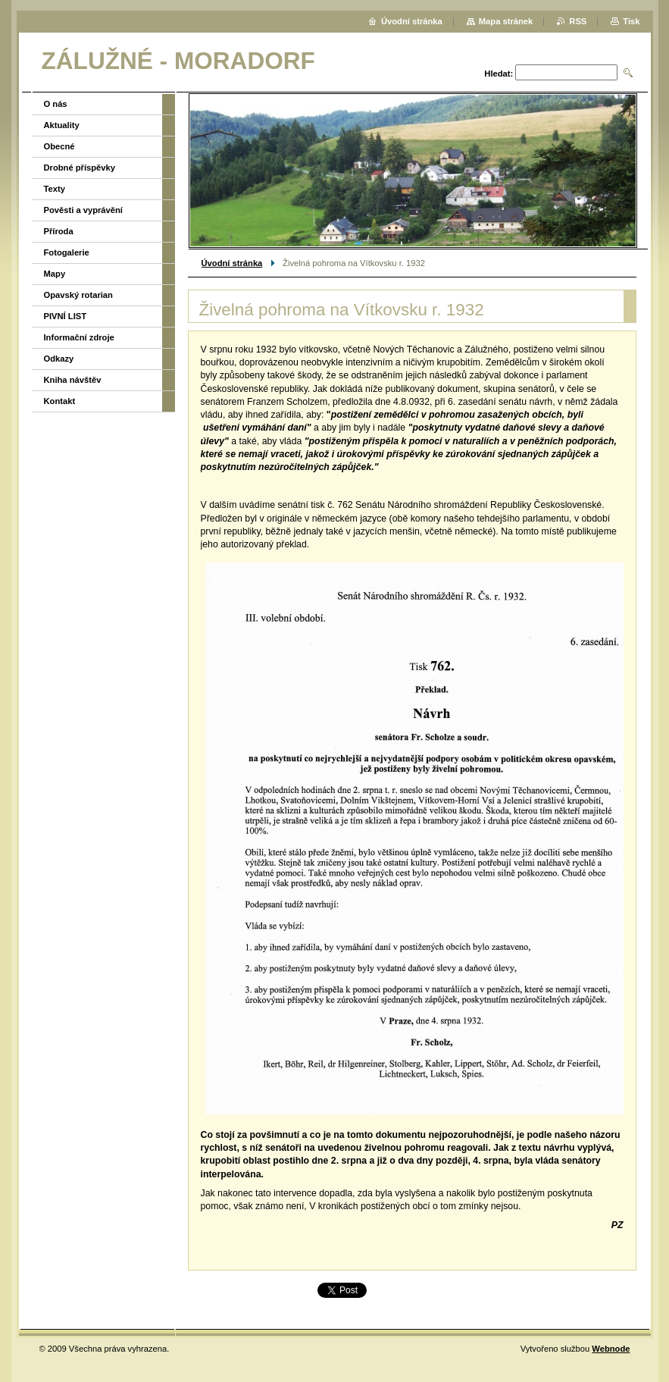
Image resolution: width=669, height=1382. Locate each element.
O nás (55, 103)
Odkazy (59, 358)
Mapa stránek (506, 21)
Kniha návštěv (73, 379)
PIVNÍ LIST (65, 316)
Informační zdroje (79, 337)
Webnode (611, 1348)
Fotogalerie (66, 252)
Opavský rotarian (78, 294)
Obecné (59, 146)
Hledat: (498, 73)
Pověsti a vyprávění (83, 210)
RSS (577, 21)
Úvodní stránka (232, 263)
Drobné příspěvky (80, 167)
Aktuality (62, 125)
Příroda (58, 231)
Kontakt (60, 401)
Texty (54, 188)
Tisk (631, 21)
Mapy (55, 273)
